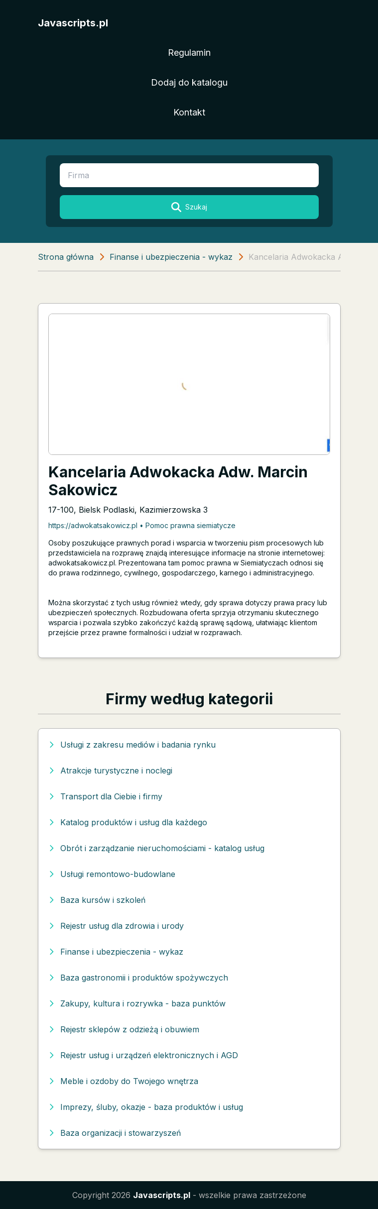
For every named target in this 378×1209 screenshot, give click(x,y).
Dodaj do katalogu (189, 82)
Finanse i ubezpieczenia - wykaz (171, 257)
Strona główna (66, 257)
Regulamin (189, 52)
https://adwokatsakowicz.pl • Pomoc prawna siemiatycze (142, 525)
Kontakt (189, 112)
